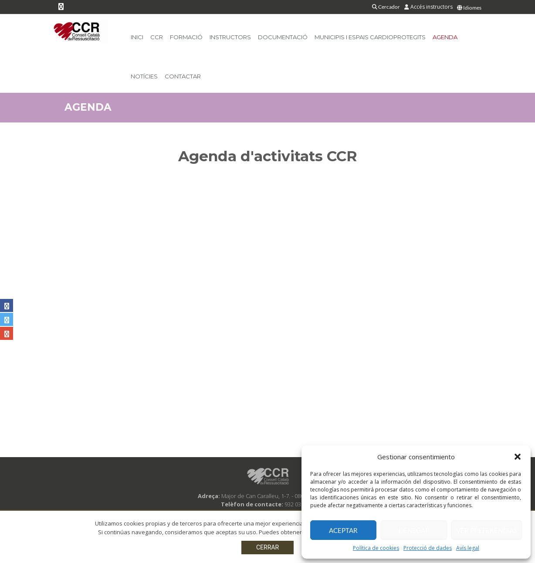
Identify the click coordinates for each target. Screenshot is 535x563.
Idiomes (469, 7)
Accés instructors (428, 6)
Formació (186, 37)
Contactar (183, 76)
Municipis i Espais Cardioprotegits (370, 37)
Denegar (414, 530)
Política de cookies (376, 548)
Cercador (386, 6)
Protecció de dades (427, 548)
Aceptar (343, 530)
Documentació (283, 37)
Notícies (144, 76)
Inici (137, 37)
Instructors (230, 37)
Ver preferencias (486, 530)
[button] (517, 456)
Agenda (445, 37)
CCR (156, 37)
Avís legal (467, 548)
